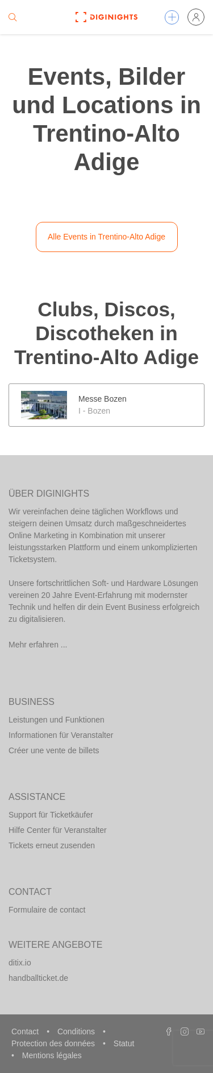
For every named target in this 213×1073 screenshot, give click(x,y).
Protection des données (54, 1043)
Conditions (77, 1031)
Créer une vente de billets (54, 750)
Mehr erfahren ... (38, 644)
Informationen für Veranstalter (61, 735)
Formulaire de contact (47, 909)
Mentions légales (52, 1055)
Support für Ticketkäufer (51, 814)
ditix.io (20, 962)
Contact (26, 1031)
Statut (124, 1043)
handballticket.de (38, 978)
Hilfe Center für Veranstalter (58, 830)
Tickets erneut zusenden (52, 845)
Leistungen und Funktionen (57, 719)
